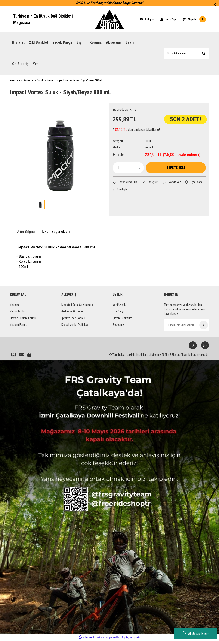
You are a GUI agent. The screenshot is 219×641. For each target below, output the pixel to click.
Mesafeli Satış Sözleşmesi (77, 304)
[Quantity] (128, 167)
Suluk (148, 141)
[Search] (186, 53)
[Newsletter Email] (186, 325)
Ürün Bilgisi (25, 231)
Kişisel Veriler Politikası (75, 324)
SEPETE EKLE (175, 168)
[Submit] (203, 325)
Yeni (36, 63)
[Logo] (109, 19)
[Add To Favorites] (125, 182)
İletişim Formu (18, 324)
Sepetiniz (118, 324)
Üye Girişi (118, 311)
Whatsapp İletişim (195, 633)
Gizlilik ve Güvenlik (72, 311)
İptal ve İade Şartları (73, 318)
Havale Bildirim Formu (23, 318)
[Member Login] (168, 19)
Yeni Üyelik (119, 304)
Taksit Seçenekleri (55, 231)
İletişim (14, 304)
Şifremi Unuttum (122, 318)
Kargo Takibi (17, 311)
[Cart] (147, 19)
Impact (149, 147)
